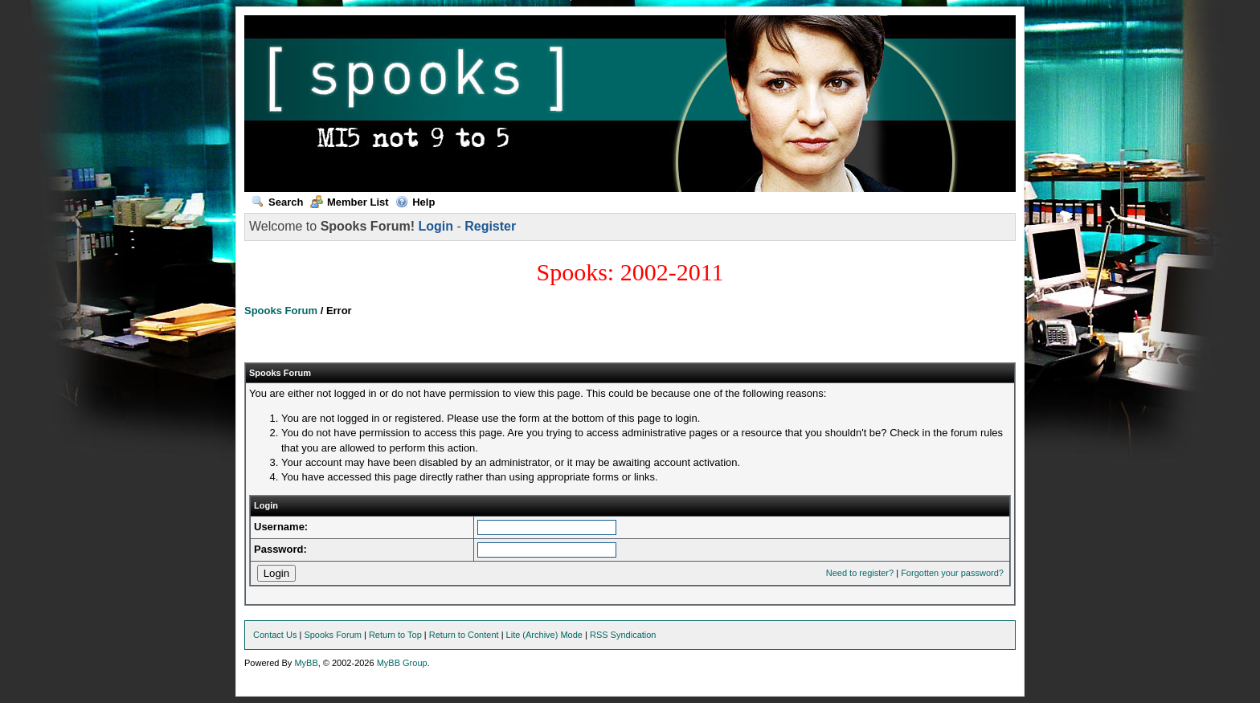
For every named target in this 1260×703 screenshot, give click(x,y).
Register (490, 226)
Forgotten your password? (952, 573)
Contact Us (275, 635)
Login (435, 226)
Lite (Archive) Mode (544, 635)
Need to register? (860, 573)
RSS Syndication (623, 635)
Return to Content (464, 635)
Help (415, 202)
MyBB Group (402, 663)
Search (277, 202)
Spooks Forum (280, 310)
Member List (349, 202)
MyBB (305, 663)
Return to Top (395, 635)
